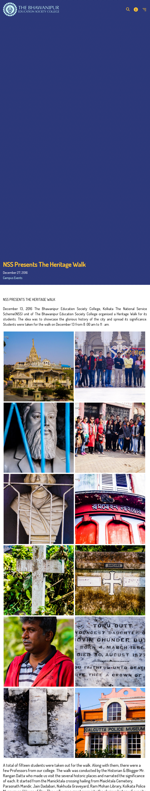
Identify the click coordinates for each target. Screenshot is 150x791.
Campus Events (12, 278)
